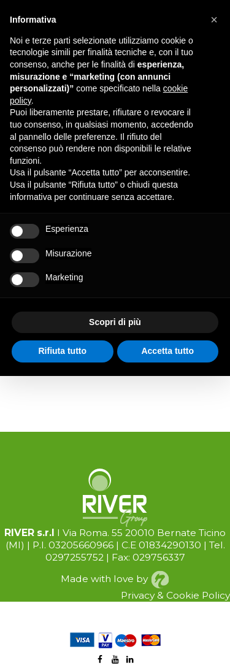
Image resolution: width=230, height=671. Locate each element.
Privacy (138, 595)
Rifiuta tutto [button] (62, 351)
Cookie (182, 595)
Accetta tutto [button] (167, 351)
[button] (214, 19)
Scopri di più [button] (115, 322)
